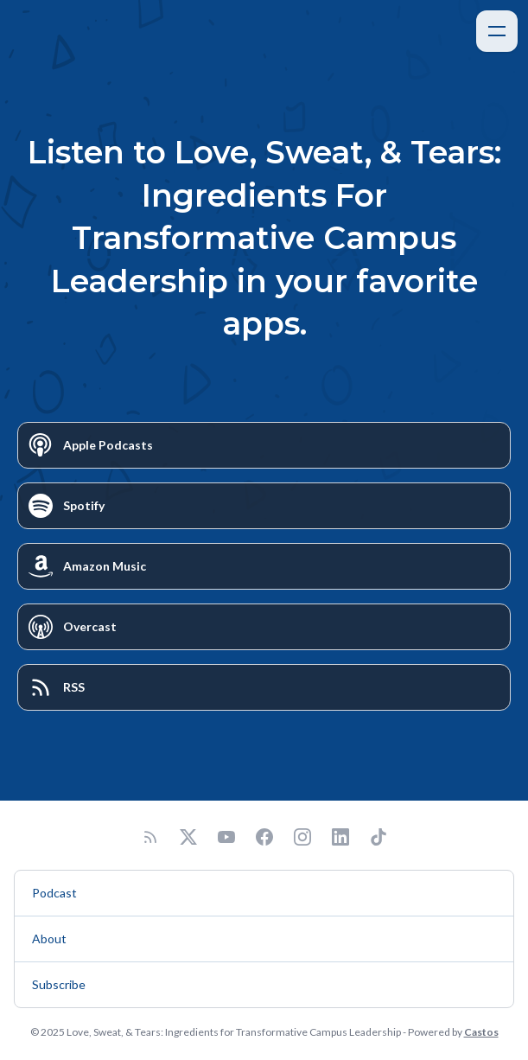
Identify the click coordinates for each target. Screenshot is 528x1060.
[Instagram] (302, 836)
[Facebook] (264, 836)
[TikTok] (378, 836)
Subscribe (59, 984)
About (49, 938)
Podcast (54, 892)
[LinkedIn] (340, 836)
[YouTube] (226, 836)
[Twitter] (188, 836)
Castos (481, 1031)
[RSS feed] (150, 836)
